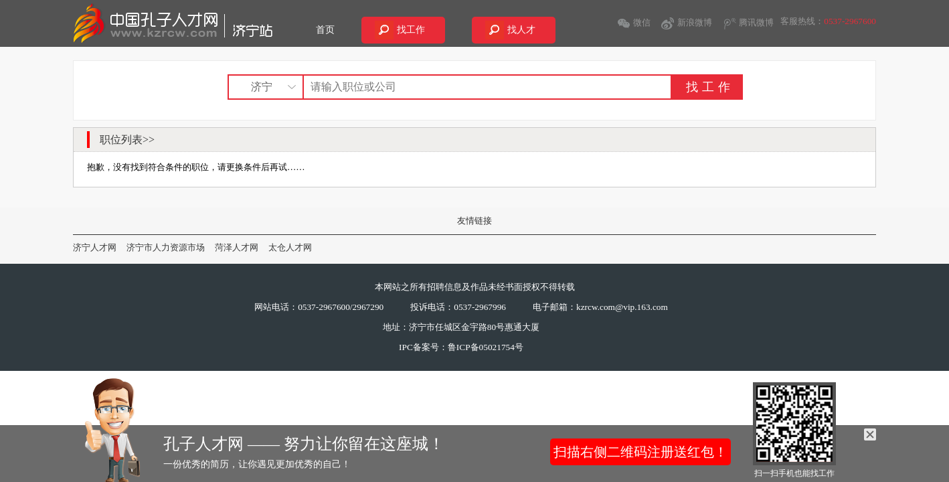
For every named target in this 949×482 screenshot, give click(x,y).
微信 (642, 22)
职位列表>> (127, 139)
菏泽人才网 (236, 247)
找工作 (411, 30)
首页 (325, 30)
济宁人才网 (94, 247)
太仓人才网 (290, 247)
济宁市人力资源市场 (165, 247)
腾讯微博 (756, 22)
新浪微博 (694, 22)
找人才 (521, 30)
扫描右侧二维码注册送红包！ (640, 452)
